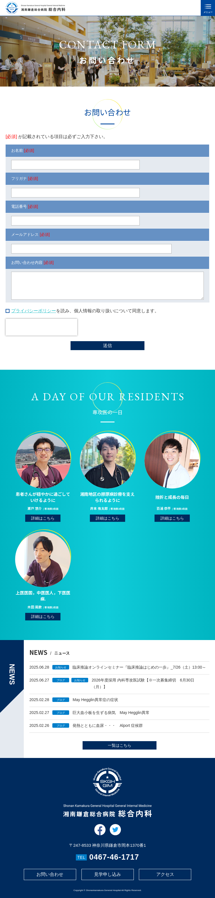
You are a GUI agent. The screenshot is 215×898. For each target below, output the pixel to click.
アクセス (165, 874)
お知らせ (60, 671)
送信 (107, 345)
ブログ (61, 684)
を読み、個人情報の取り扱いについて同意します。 (85, 310)
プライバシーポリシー (33, 310)
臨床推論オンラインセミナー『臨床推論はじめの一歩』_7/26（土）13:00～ (139, 671)
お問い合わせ (49, 874)
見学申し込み (107, 874)
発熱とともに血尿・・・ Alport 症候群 (108, 729)
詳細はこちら (43, 526)
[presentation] (41, 327)
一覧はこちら (119, 749)
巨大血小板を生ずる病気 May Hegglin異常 (111, 716)
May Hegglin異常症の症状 (95, 703)
